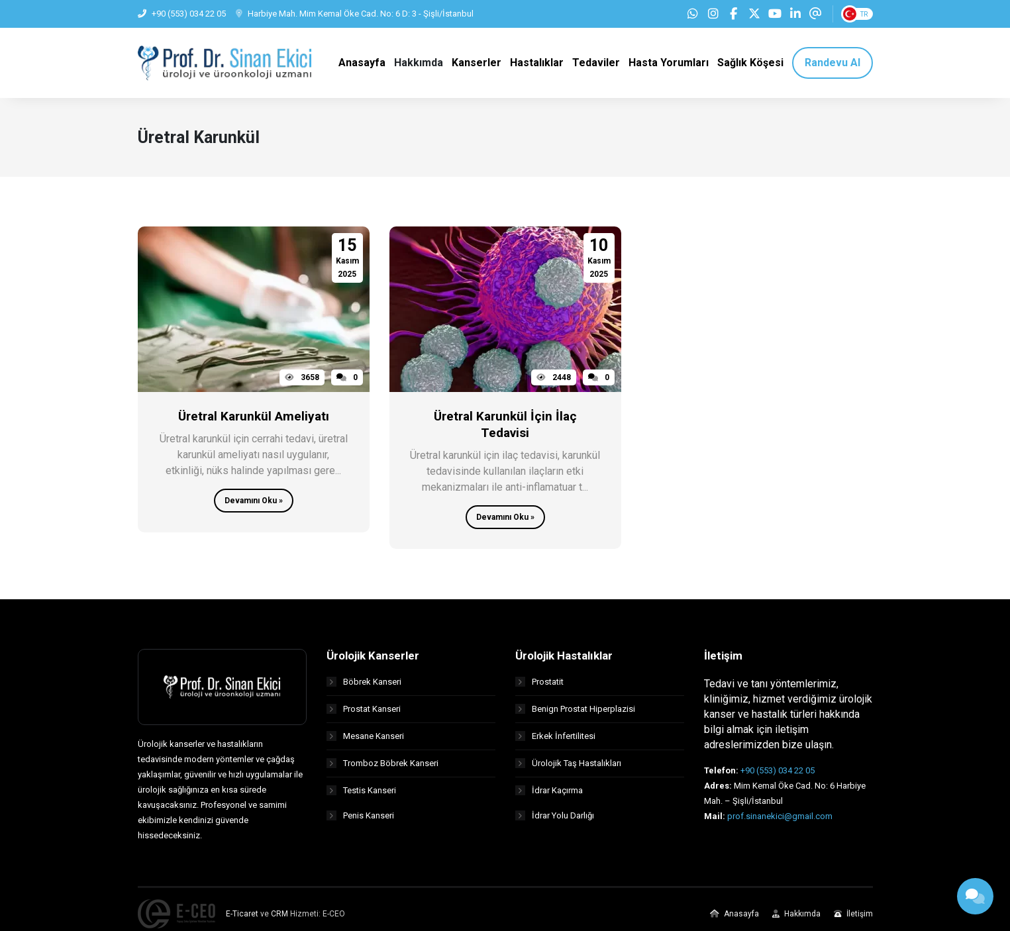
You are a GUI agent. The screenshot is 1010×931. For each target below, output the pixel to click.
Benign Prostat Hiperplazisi (575, 714)
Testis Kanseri (361, 796)
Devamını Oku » (254, 506)
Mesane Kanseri (365, 741)
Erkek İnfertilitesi (555, 741)
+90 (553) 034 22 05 (777, 776)
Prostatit (539, 687)
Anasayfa (734, 919)
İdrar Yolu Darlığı (554, 823)
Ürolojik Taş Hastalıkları (568, 768)
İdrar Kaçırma (549, 796)
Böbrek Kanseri (364, 687)
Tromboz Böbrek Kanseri (382, 768)
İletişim (853, 919)
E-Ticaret (242, 919)
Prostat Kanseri (364, 714)
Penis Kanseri (360, 823)
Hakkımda (796, 919)
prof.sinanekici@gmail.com (780, 821)
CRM (279, 919)
